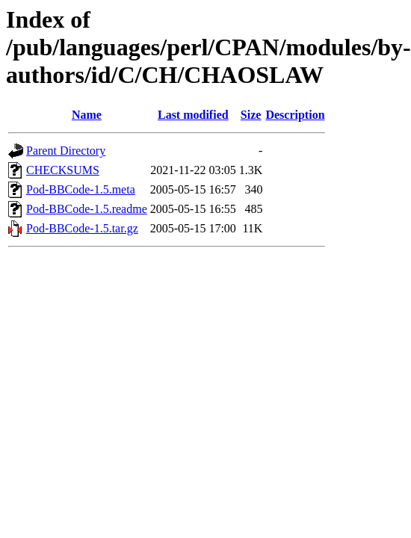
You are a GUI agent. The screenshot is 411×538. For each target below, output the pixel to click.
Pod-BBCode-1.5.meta (80, 189)
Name (87, 114)
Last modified (193, 114)
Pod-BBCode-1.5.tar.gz (82, 228)
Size (251, 114)
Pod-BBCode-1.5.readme (86, 208)
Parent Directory (65, 150)
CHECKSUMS (62, 170)
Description (294, 114)
